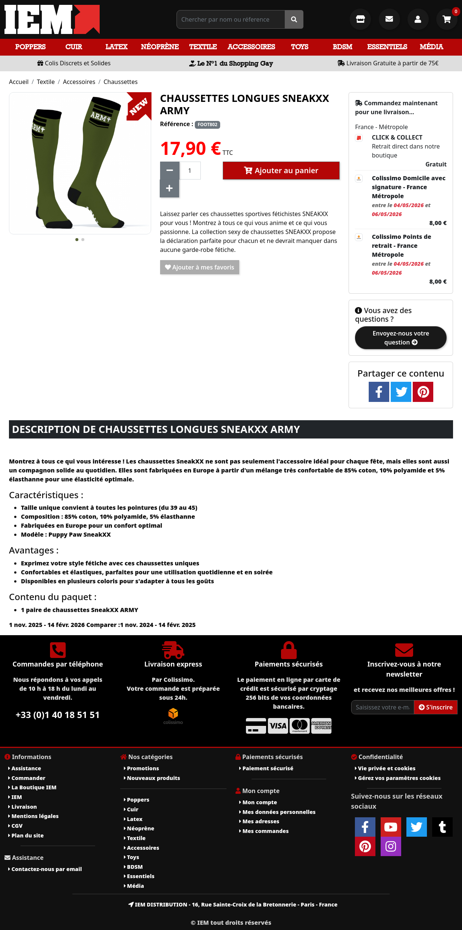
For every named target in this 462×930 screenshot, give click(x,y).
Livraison (22, 806)
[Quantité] (190, 171)
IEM (15, 797)
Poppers (30, 47)
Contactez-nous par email (45, 869)
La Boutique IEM (32, 787)
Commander (27, 777)
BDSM (342, 47)
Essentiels (387, 47)
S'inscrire (436, 707)
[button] (76, 239)
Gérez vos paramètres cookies (398, 777)
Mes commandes (264, 830)
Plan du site (26, 835)
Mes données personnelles (277, 811)
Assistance (24, 768)
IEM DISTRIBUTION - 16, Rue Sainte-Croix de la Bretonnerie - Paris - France (233, 904)
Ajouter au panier (281, 170)
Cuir (73, 47)
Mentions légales (33, 816)
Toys (299, 47)
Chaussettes (120, 82)
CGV (15, 825)
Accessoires (251, 47)
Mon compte (258, 802)
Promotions (141, 768)
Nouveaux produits (152, 777)
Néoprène (160, 47)
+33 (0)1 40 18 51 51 (58, 714)
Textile (203, 47)
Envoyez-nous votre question (400, 337)
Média (431, 47)
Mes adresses (259, 821)
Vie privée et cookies (385, 768)
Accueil (19, 82)
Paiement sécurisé (266, 768)
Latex (116, 47)
